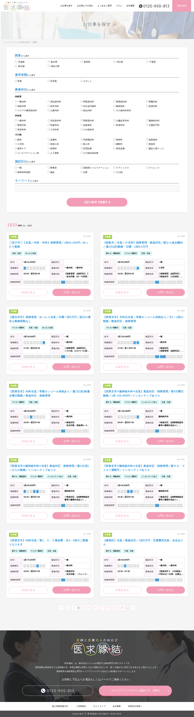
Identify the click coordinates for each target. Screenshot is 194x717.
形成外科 (119, 125)
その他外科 (87, 129)
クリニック (153, 167)
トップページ (9, 42)
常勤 (18, 81)
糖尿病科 (119, 106)
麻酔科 (117, 144)
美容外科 (20, 129)
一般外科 (20, 120)
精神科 (117, 139)
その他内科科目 (122, 110)
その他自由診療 (89, 153)
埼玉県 (118, 62)
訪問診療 (86, 148)
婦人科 (85, 144)
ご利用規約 (81, 706)
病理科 (52, 148)
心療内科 (53, 110)
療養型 (52, 167)
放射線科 (151, 139)
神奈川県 (54, 66)
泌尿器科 (86, 125)
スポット (86, 81)
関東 (35, 42)
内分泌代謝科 (88, 106)
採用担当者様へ (135, 706)
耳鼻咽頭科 (87, 139)
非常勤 (52, 81)
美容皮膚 (119, 148)
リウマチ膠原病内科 (26, 110)
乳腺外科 (53, 125)
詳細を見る (28, 292)
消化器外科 (54, 120)
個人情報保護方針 (60, 706)
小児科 (19, 144)
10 (122, 607)
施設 (51, 172)
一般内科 (20, 101)
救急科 (150, 144)
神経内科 (20, 106)
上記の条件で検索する (97, 202)
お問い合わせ (71, 292)
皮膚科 (52, 139)
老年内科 (53, 106)
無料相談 (181, 5)
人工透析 (53, 153)
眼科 (18, 139)
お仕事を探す (66, 5)
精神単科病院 (22, 172)
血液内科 (151, 106)
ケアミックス (121, 167)
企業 (84, 172)
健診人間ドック (155, 148)
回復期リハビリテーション (95, 167)
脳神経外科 (153, 120)
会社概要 (130, 5)
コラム (119, 5)
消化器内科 (54, 101)
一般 (18, 167)
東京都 (19, 66)
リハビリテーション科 (27, 153)
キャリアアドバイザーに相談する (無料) (135, 690)
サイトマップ (99, 706)
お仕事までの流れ (85, 5)
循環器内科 (120, 101)
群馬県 (85, 62)
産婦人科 (53, 144)
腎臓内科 (151, 101)
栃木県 (52, 62)
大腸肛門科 (153, 125)
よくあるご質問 (104, 5)
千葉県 (151, 62)
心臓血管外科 (121, 120)
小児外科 (53, 129)
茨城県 (19, 62)
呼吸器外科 (87, 120)
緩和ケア (20, 148)
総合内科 (86, 110)
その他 (117, 172)
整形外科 (20, 125)
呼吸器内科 (87, 101)
